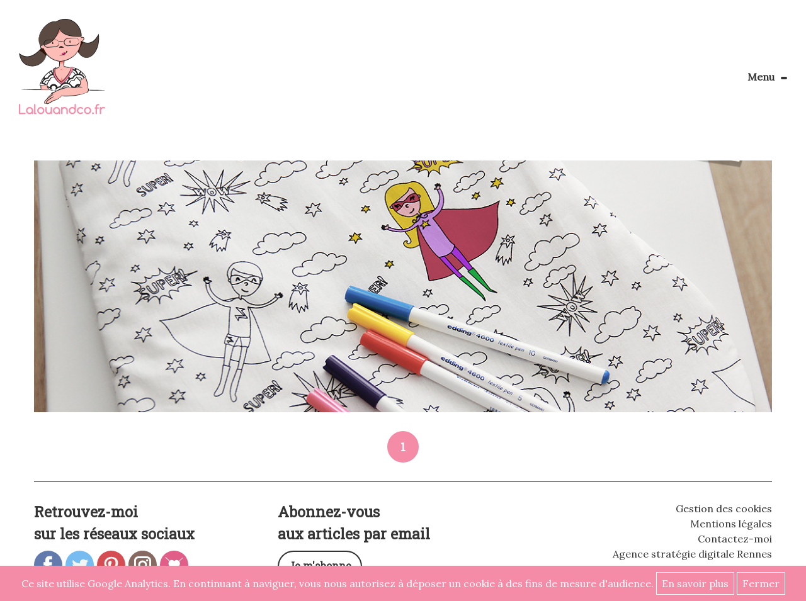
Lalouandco (62, 73)
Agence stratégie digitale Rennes (692, 554)
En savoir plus (695, 583)
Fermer (761, 583)
